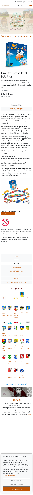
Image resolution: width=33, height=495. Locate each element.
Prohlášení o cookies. (9, 475)
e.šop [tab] (16, 256)
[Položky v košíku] (22, 5)
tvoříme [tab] (16, 260)
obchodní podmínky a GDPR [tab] (16, 282)
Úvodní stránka (6, 36)
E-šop (15, 36)
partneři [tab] (16, 264)
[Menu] (30, 5)
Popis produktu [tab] (16, 105)
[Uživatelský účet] (18, 5)
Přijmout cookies (16, 489)
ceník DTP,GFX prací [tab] (16, 271)
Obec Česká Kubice (3, 348)
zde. (29, 414)
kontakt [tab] (16, 279)
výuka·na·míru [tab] (16, 275)
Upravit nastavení (16, 480)
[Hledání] (26, 5)
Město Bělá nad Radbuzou (15, 315)
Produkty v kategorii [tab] (16, 109)
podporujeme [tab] (16, 267)
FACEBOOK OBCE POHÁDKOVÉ (16, 384)
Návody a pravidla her (8, 214)
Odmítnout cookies (16, 485)
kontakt (16, 399)
